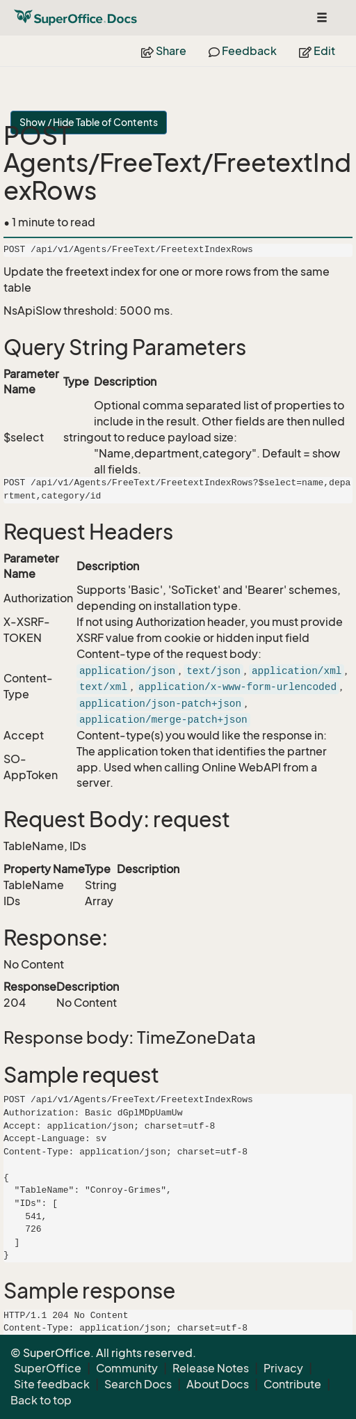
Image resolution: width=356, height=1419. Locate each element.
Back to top (41, 1400)
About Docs (217, 1384)
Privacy (283, 1368)
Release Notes (210, 1368)
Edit (317, 51)
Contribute (292, 1384)
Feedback (243, 51)
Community (127, 1368)
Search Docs (138, 1384)
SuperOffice (47, 1368)
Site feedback (52, 1384)
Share (163, 51)
